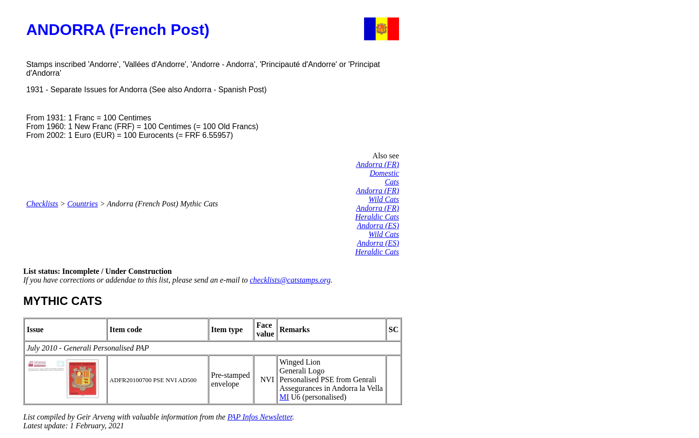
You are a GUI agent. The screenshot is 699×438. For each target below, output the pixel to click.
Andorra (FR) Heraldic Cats (377, 212)
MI (284, 397)
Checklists (42, 204)
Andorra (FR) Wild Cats (377, 194)
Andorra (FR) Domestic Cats (377, 173)
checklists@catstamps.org (290, 280)
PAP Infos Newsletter (259, 417)
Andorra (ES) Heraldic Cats (377, 247)
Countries (82, 204)
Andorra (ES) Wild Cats (378, 229)
